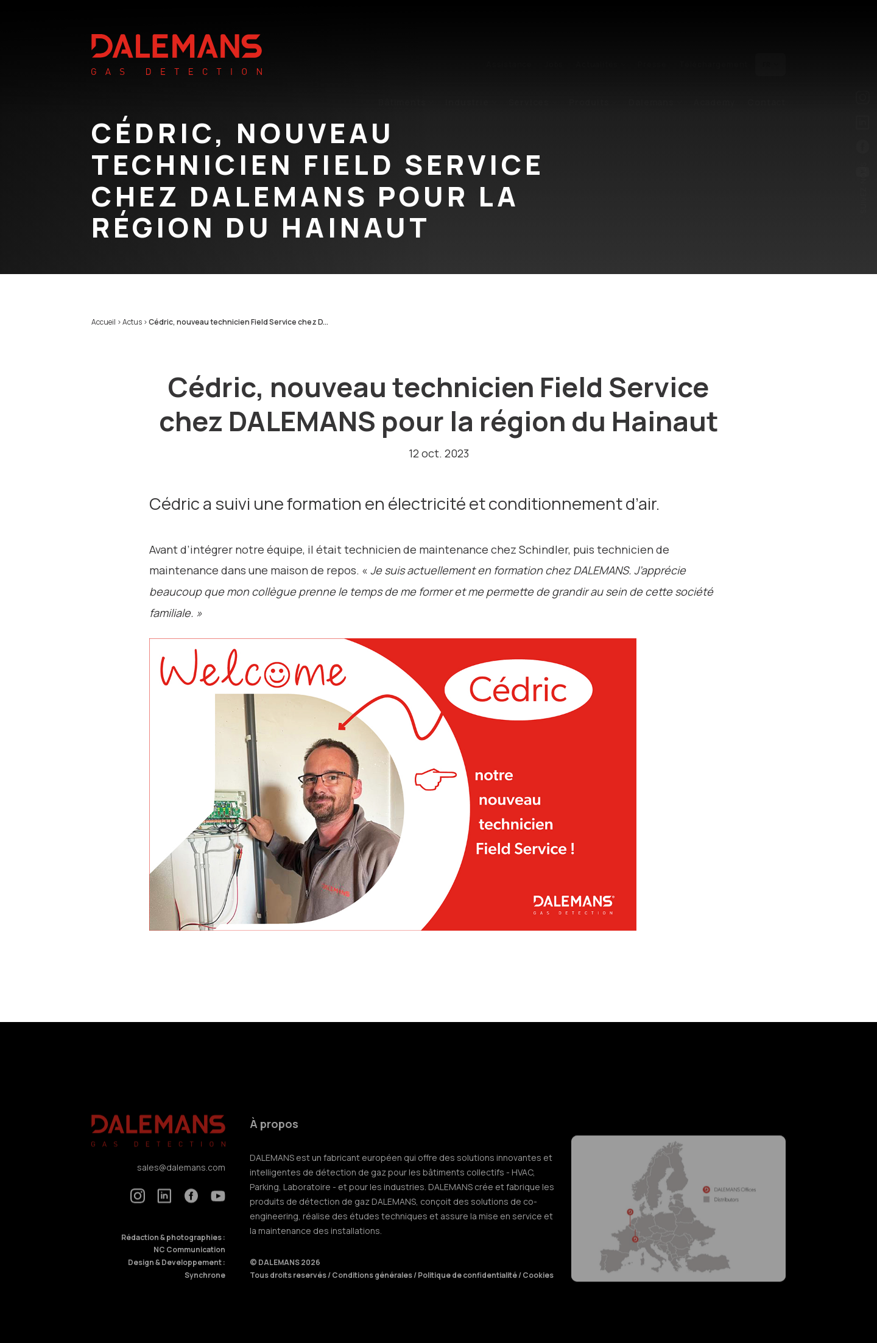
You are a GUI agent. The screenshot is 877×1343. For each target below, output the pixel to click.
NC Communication (189, 1263)
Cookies (538, 1288)
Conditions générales (373, 1288)
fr (770, 34)
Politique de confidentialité (468, 1288)
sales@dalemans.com (181, 1180)
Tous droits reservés (289, 1288)
